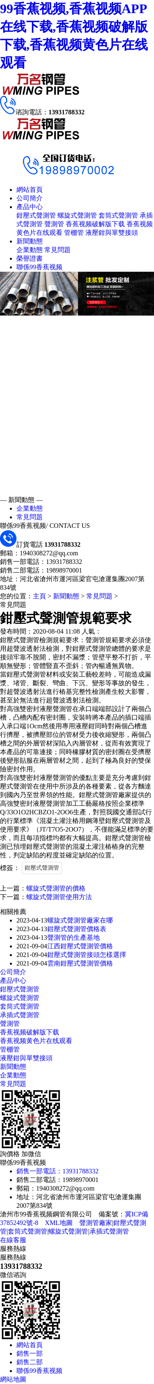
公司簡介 (29, 198)
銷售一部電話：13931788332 (57, 1171)
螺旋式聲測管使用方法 (59, 896)
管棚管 (74, 232)
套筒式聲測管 (118, 215)
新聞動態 (29, 241)
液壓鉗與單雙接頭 (111, 232)
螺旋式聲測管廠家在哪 (80, 920)
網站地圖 (13, 1379)
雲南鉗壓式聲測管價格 (80, 963)
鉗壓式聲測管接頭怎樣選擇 (86, 954)
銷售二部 (29, 1362)
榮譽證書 (29, 258)
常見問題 (57, 249)
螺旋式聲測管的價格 (55, 888)
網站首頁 (29, 189)
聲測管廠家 (95, 1222)
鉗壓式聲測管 (36, 215)
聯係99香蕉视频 (39, 267)
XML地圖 (59, 1222)
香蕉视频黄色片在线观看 (36, 1040)
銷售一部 (29, 1353)
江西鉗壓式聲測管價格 (80, 946)
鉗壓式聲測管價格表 (76, 928)
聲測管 (54, 223)
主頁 (39, 596)
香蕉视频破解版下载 (95, 223)
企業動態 (29, 249)
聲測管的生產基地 (73, 937)
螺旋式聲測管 (77, 215)
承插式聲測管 (19, 1014)
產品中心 (29, 206)
